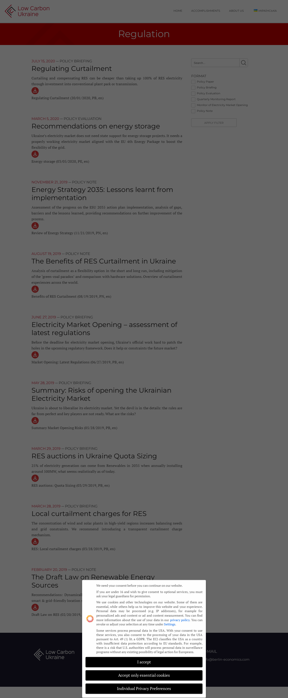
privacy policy (179, 616)
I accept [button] (144, 658)
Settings (169, 620)
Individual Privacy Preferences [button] (144, 685)
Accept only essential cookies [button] (144, 671)
